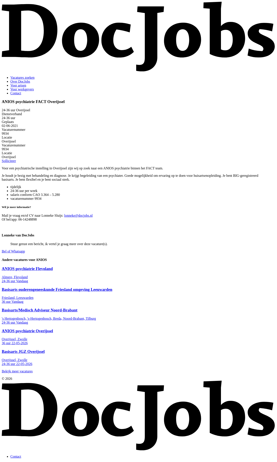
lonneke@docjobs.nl (78, 215)
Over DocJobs (20, 81)
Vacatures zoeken (22, 77)
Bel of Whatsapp (13, 251)
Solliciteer (9, 161)
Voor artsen (18, 85)
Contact (15, 93)
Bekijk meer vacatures (17, 371)
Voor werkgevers (22, 89)
